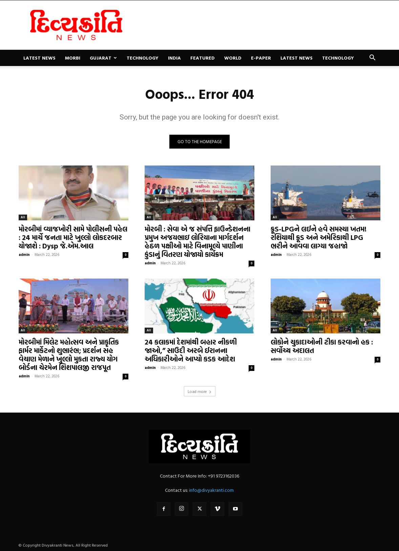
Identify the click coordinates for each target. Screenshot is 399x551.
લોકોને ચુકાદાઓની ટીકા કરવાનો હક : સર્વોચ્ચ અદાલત (322, 346)
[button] (372, 58)
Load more (200, 391)
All (23, 217)
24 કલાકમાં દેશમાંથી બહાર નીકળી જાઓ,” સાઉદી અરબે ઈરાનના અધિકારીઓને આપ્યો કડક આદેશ (191, 350)
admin (24, 254)
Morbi (72, 57)
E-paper (261, 57)
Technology (143, 57)
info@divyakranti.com (211, 489)
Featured (202, 57)
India (174, 57)
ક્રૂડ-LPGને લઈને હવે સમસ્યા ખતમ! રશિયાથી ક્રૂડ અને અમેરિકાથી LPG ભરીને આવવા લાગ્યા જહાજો (318, 237)
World (232, 57)
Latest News (39, 57)
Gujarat (103, 57)
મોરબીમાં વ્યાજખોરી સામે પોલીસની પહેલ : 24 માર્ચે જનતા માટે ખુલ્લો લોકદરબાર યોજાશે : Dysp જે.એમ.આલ (73, 237)
